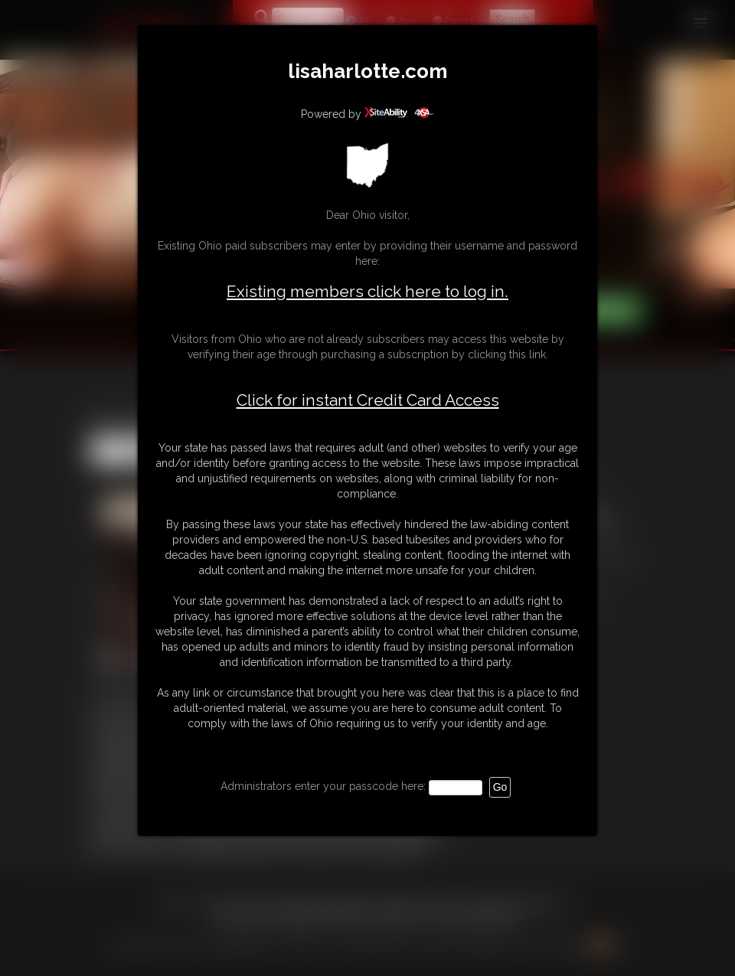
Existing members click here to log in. (367, 291)
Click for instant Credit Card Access (368, 400)
